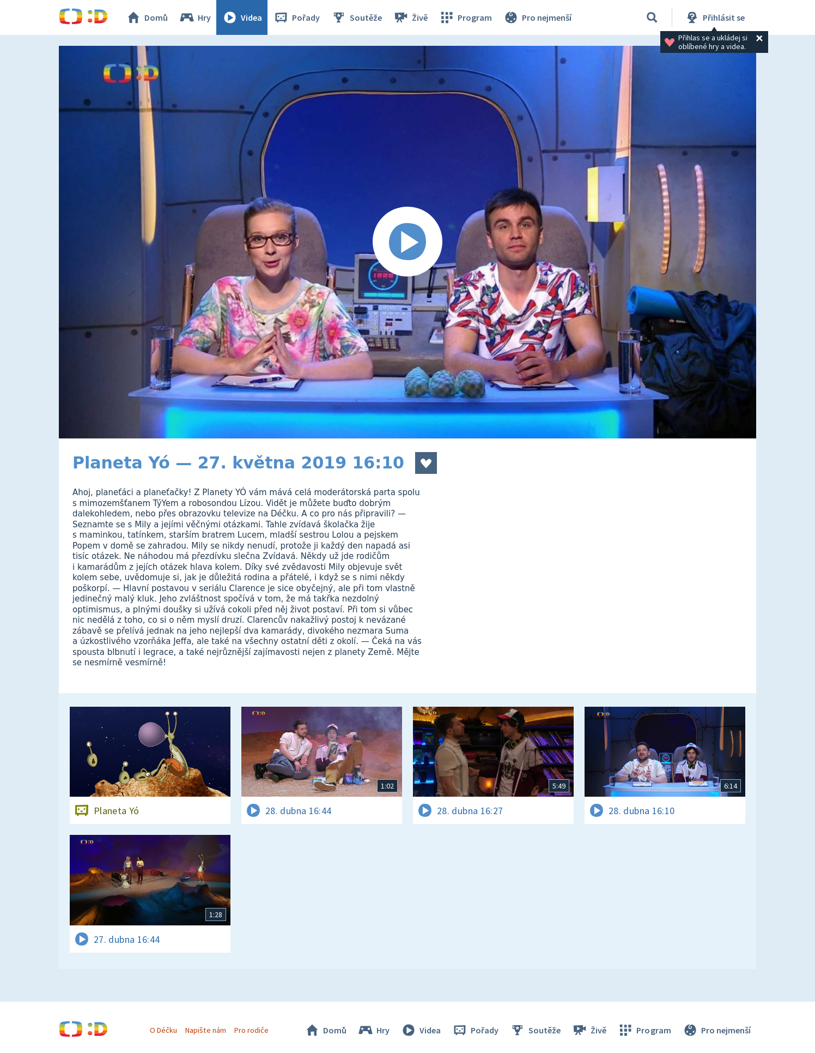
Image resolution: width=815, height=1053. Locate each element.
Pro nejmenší (537, 17)
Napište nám (205, 1030)
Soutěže (356, 17)
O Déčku (163, 1030)
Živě (410, 17)
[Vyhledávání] (652, 17)
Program (465, 17)
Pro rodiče (251, 1030)
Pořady (296, 17)
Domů (146, 17)
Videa (242, 17)
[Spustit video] (407, 242)
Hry (195, 17)
